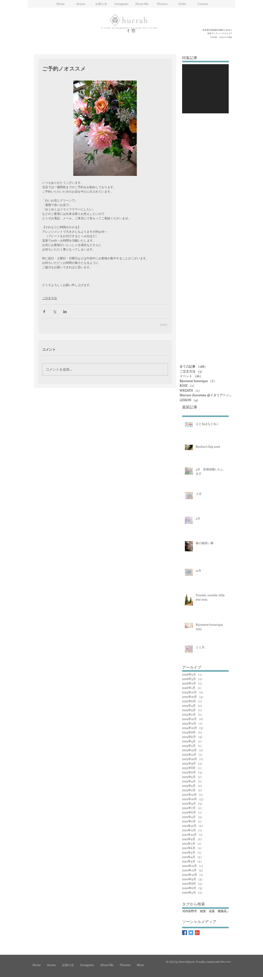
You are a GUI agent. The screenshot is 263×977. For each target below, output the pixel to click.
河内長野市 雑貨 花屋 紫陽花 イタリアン (205, 911)
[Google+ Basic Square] (197, 932)
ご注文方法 (49, 298)
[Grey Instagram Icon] (133, 30)
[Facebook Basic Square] (184, 932)
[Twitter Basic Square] (190, 932)
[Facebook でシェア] (44, 312)
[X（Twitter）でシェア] (55, 312)
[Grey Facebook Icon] (128, 30)
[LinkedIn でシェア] (65, 312)
